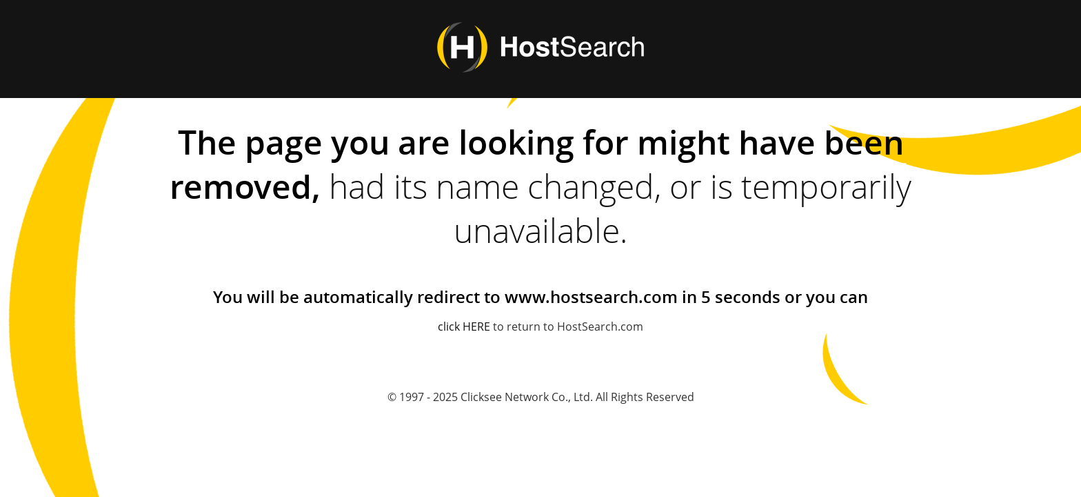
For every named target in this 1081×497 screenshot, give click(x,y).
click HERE (464, 326)
